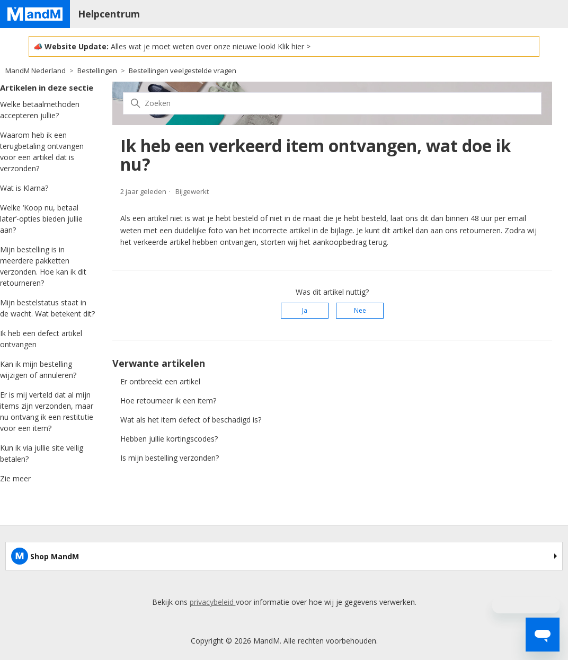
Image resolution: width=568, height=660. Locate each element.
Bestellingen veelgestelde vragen (182, 70)
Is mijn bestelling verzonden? (169, 458)
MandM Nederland (35, 70)
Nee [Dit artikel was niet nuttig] (360, 310)
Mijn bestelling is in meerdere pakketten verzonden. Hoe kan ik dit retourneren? (43, 266)
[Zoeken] (332, 103)
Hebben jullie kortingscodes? (169, 439)
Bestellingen (97, 70)
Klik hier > (294, 46)
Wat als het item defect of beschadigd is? (190, 420)
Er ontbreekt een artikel (160, 381)
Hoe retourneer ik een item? (168, 400)
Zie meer (15, 478)
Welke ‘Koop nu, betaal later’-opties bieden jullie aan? (41, 219)
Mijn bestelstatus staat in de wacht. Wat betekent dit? (47, 308)
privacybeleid (213, 602)
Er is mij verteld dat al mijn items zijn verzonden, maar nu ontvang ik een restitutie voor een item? (46, 411)
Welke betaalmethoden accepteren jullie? (39, 109)
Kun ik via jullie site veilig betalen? (41, 453)
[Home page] (35, 14)
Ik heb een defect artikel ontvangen (41, 338)
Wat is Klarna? (24, 188)
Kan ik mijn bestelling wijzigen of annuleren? (38, 369)
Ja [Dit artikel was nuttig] (304, 310)
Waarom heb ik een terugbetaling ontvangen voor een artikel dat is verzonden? (42, 151)
